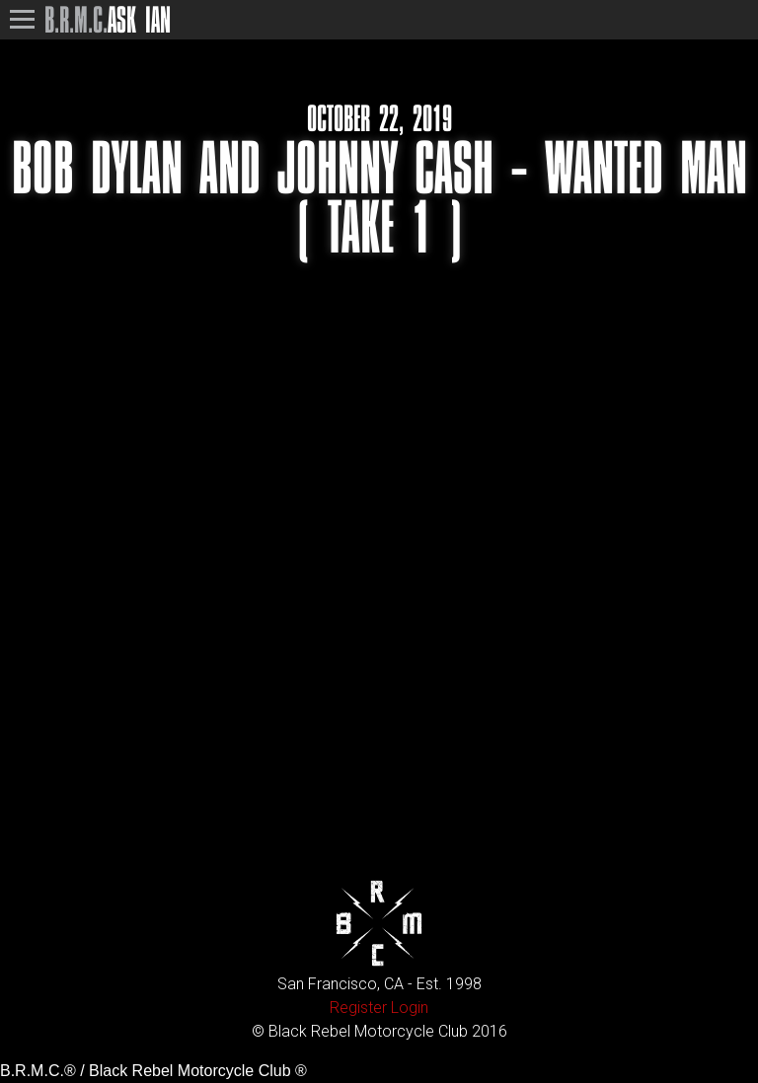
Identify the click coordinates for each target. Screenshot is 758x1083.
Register (358, 1007)
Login (409, 1007)
